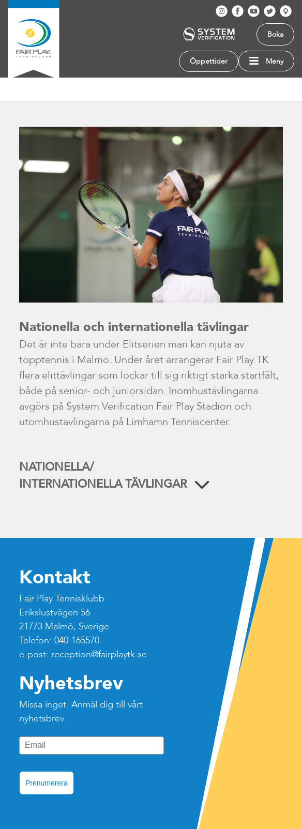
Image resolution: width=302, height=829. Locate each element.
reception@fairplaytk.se (99, 654)
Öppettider (209, 61)
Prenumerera (46, 783)
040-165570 (76, 640)
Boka (275, 34)
